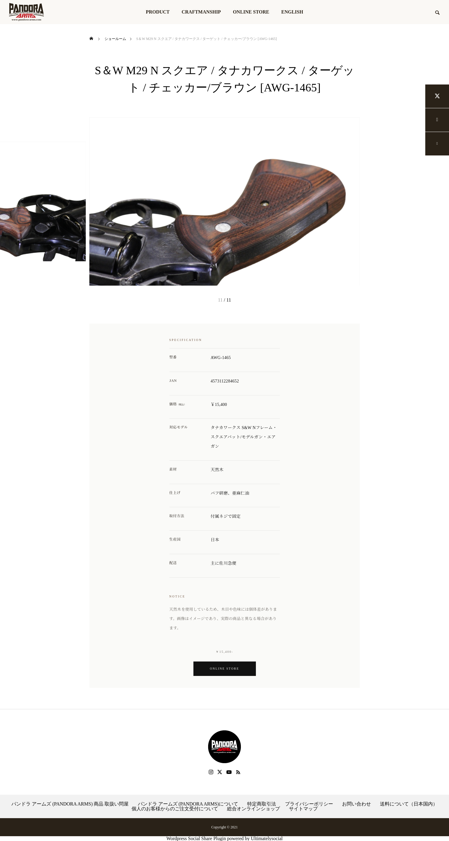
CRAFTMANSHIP (201, 11)
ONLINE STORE (251, 11)
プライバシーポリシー (309, 804)
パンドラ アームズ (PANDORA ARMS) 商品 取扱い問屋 (70, 804)
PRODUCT (158, 11)
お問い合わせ (356, 804)
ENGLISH (292, 11)
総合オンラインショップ (253, 808)
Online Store (224, 668)
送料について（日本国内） (409, 804)
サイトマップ (303, 808)
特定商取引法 (261, 804)
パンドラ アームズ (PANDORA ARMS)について (188, 804)
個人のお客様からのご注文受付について (175, 808)
